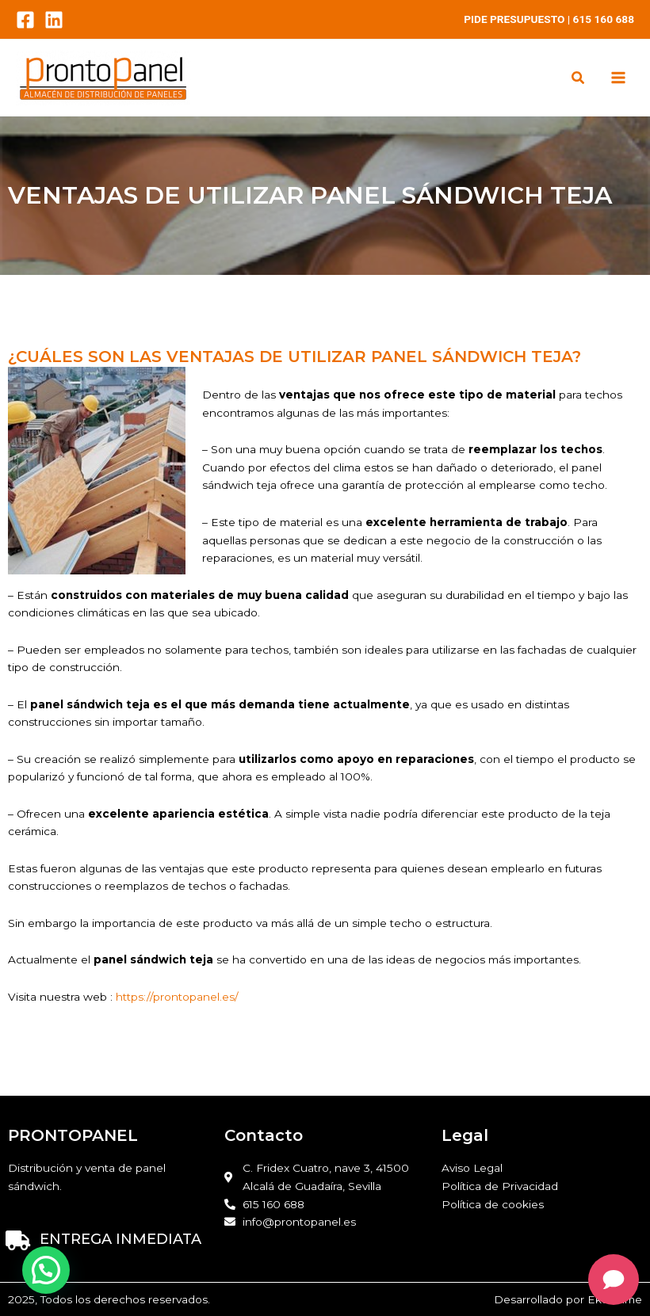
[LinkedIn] (53, 19)
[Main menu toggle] (618, 78)
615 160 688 (603, 19)
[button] (579, 79)
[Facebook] (25, 19)
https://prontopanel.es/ (176, 996)
